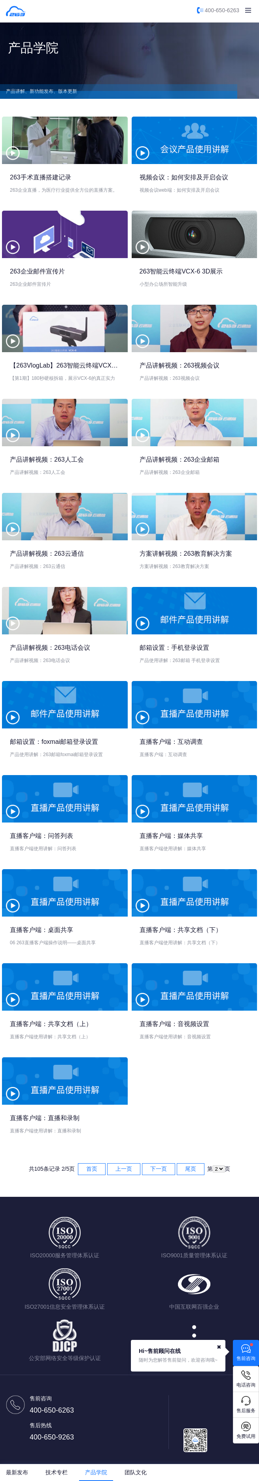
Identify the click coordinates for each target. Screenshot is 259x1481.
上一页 (123, 1169)
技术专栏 (56, 1472)
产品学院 (96, 1472)
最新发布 (17, 1472)
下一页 (158, 1169)
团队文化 (136, 1472)
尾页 (190, 1169)
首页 (91, 1169)
